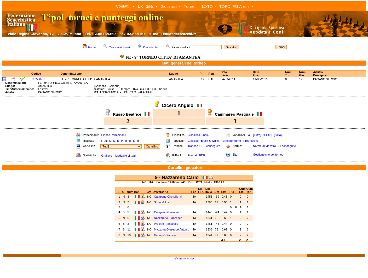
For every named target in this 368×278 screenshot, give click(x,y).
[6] (130, 140)
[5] (126, 140)
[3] (118, 140)
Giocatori (168, 6)
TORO (225, 6)
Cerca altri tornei (119, 47)
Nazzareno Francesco (168, 218)
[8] (138, 140)
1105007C (38, 79)
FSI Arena (241, 6)
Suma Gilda (162, 202)
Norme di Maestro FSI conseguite (274, 145)
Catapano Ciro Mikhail (168, 196)
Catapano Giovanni (166, 212)
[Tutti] (104, 140)
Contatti (122, 6)
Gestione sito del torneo (268, 154)
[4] (122, 140)
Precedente (150, 47)
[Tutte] (257, 135)
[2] (114, 140)
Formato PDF (196, 155)
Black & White (210, 140)
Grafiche (106, 155)
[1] (110, 140)
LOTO (207, 6)
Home (92, 47)
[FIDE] (267, 135)
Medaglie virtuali (125, 155)
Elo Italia (145, 6)
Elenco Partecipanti (113, 135)
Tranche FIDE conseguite (204, 145)
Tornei (189, 6)
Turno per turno (231, 140)
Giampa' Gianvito (165, 235)
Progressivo (250, 140)
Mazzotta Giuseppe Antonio (171, 229)
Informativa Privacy (184, 258)
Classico (193, 140)
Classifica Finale (198, 135)
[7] (134, 140)
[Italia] (277, 135)
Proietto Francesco (166, 223)
